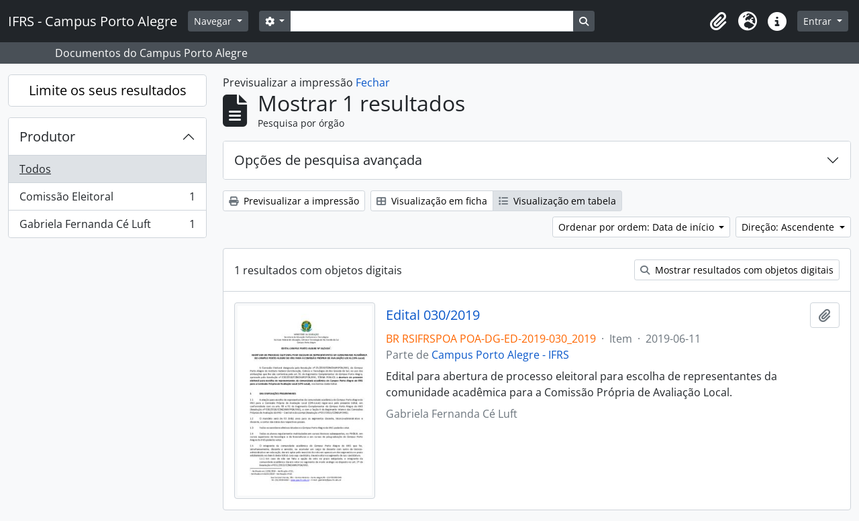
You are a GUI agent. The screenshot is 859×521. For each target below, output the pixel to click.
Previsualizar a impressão (294, 200)
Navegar (214, 21)
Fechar (373, 82)
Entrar (818, 21)
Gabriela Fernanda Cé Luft (107, 226)
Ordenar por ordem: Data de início (637, 227)
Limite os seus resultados (108, 90)
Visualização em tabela (557, 200)
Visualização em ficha (431, 200)
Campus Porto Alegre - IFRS (500, 354)
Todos (35, 169)
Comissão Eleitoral (107, 199)
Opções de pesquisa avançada (328, 160)
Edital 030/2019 (433, 315)
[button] (718, 21)
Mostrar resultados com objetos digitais (736, 270)
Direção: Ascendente (789, 227)
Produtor (47, 136)
